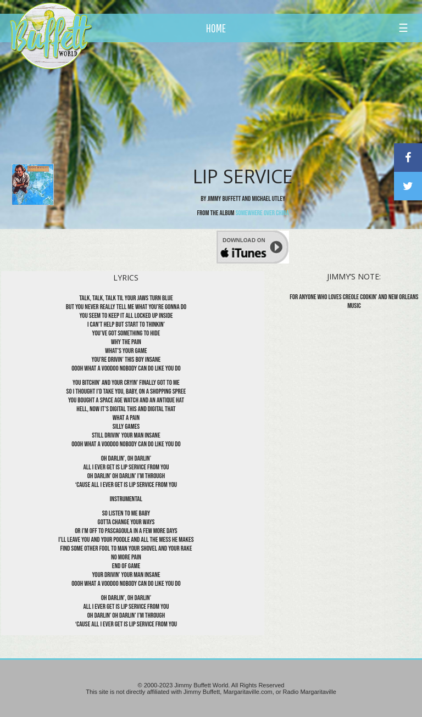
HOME (216, 28)
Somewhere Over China (262, 213)
